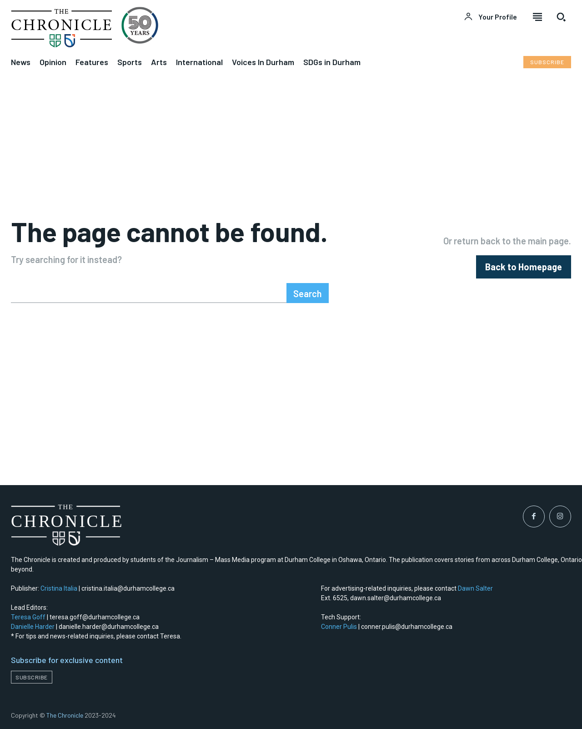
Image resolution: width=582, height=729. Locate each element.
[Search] (307, 293)
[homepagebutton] (523, 266)
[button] (561, 17)
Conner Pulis (339, 626)
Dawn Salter (475, 588)
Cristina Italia (58, 588)
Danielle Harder (33, 626)
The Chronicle (64, 715)
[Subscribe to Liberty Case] (547, 62)
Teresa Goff (28, 617)
